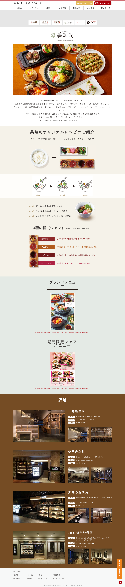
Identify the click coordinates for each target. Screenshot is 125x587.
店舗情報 (62, 15)
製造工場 (76, 15)
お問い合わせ (104, 15)
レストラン (34, 15)
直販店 (20, 15)
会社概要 (90, 15)
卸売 (48, 15)
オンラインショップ (59, 579)
